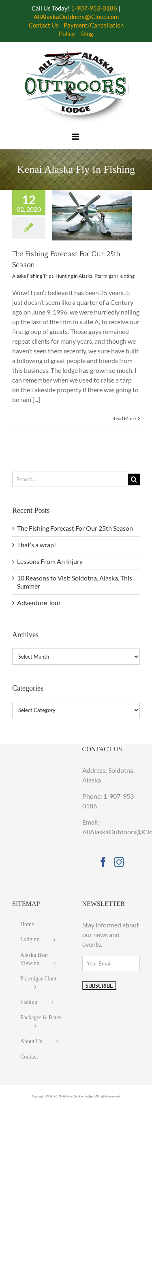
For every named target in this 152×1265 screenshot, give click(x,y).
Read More (124, 418)
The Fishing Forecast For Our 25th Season (75, 528)
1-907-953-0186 (94, 8)
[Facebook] (103, 862)
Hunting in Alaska (74, 276)
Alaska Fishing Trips (33, 276)
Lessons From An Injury (50, 561)
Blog (87, 33)
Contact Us (44, 25)
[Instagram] (119, 862)
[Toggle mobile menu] (76, 136)
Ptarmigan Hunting (114, 276)
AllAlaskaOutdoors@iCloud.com (76, 16)
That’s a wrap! (36, 545)
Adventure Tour (39, 602)
